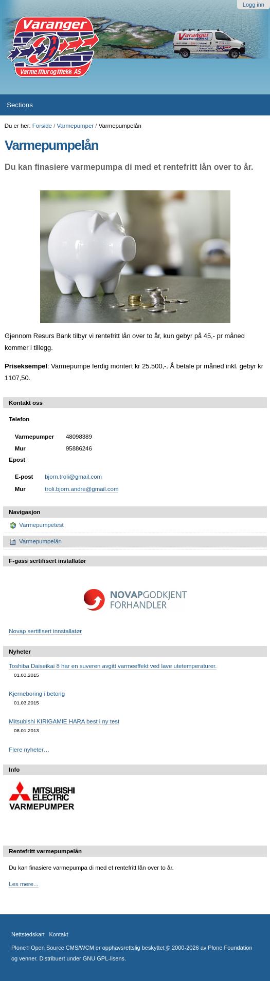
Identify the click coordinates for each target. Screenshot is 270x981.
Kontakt (58, 934)
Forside (42, 126)
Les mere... (23, 884)
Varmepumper (75, 126)
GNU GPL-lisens (103, 958)
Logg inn (253, 5)
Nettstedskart (28, 934)
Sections (20, 105)
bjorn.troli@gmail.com (73, 477)
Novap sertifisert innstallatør (45, 631)
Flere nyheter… (29, 750)
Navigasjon (24, 512)
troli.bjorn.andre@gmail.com (81, 489)
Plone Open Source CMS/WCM (52, 948)
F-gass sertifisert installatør (47, 561)
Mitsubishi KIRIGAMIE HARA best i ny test (64, 721)
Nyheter (20, 652)
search (251, 104)
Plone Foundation (230, 948)
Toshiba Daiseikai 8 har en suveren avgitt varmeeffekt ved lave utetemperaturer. (113, 666)
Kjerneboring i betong (37, 694)
